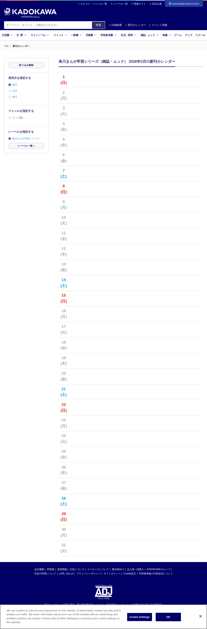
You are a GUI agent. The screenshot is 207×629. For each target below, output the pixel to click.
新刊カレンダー (135, 25)
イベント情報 (158, 25)
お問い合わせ (66, 573)
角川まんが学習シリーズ (25, 138)
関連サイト (140, 3)
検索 (98, 25)
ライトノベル (40, 35)
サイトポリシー (112, 573)
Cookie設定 (130, 573)
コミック (60, 35)
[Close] (200, 616)
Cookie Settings (139, 616)
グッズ (188, 35)
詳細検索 (115, 25)
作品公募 (157, 3)
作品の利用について (45, 573)
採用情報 (62, 569)
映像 (167, 35)
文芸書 (7, 35)
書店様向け (118, 569)
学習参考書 (108, 35)
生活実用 (128, 35)
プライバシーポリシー (88, 573)
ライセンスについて (98, 569)
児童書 (91, 35)
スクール (200, 35)
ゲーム (178, 35)
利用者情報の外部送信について (156, 573)
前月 (14, 84)
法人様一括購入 (135, 569)
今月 (14, 90)
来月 (14, 96)
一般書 (76, 35)
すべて (16, 117)
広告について (77, 569)
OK (168, 616)
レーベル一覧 (120, 3)
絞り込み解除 (26, 65)
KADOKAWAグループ (158, 569)
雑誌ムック (150, 35)
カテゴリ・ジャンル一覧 (93, 3)
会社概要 (39, 569)
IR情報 (50, 569)
